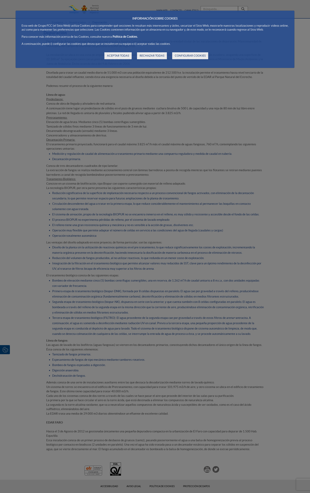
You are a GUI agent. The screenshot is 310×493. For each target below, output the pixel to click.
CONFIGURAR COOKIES (190, 55)
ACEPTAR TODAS (118, 55)
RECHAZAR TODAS (152, 55)
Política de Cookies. (125, 36)
